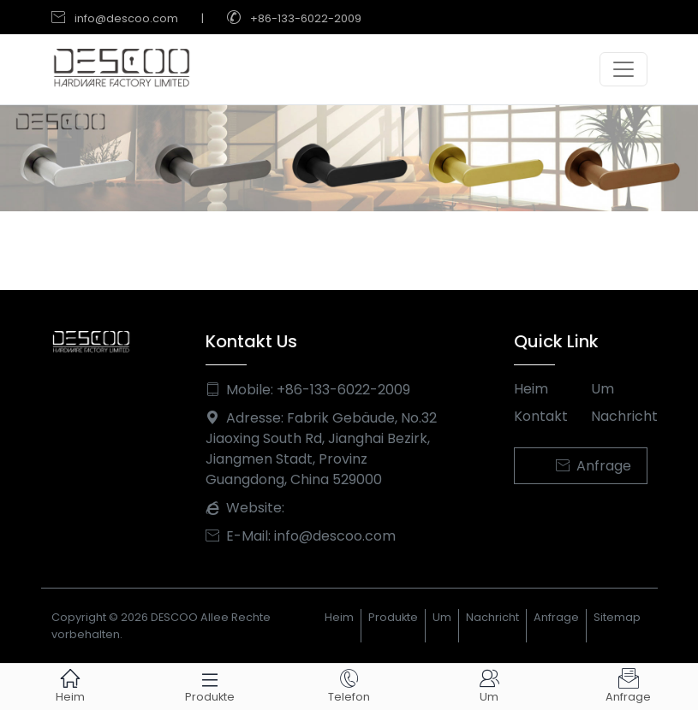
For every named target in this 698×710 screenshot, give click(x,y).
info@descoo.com (126, 18)
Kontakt (541, 416)
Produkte (393, 617)
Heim (531, 389)
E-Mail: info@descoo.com (301, 536)
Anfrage (593, 466)
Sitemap (617, 617)
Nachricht (619, 416)
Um (602, 389)
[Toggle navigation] (623, 69)
